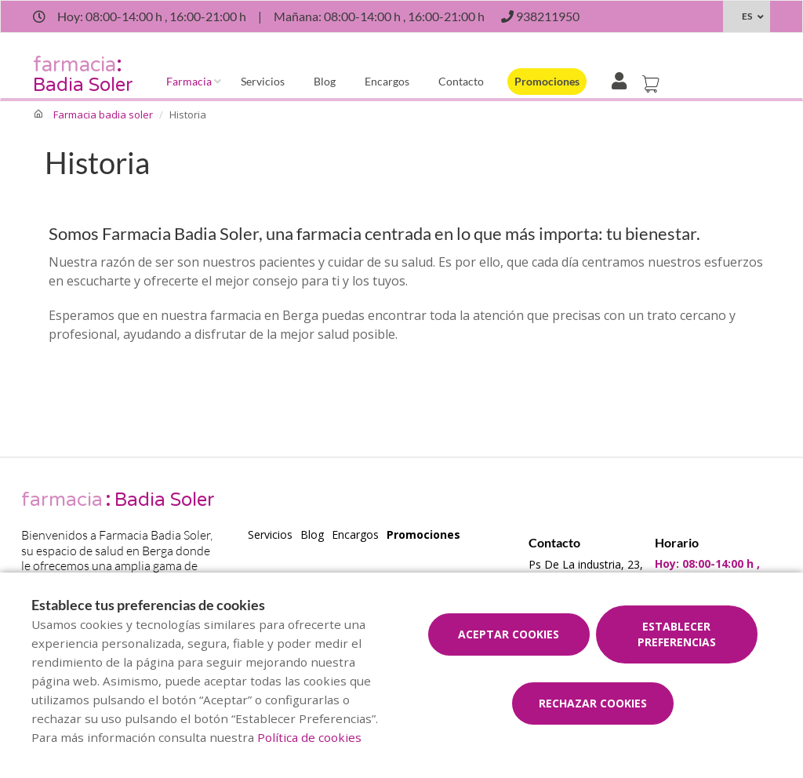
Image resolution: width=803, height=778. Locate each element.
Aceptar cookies (508, 634)
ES (747, 16)
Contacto (461, 81)
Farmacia (189, 81)
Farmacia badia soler (103, 114)
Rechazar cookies (593, 703)
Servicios (263, 81)
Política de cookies (309, 737)
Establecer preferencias (677, 634)
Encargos (387, 81)
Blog (325, 81)
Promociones (547, 81)
